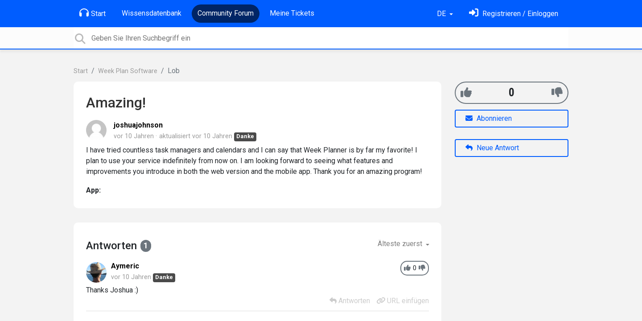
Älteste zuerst (401, 243)
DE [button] (442, 13)
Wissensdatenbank (151, 13)
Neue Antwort (492, 148)
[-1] (557, 92)
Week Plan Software (127, 71)
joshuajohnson (138, 125)
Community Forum (226, 13)
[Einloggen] (513, 13)
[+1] (466, 92)
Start (92, 13)
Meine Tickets (292, 13)
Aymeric (125, 266)
